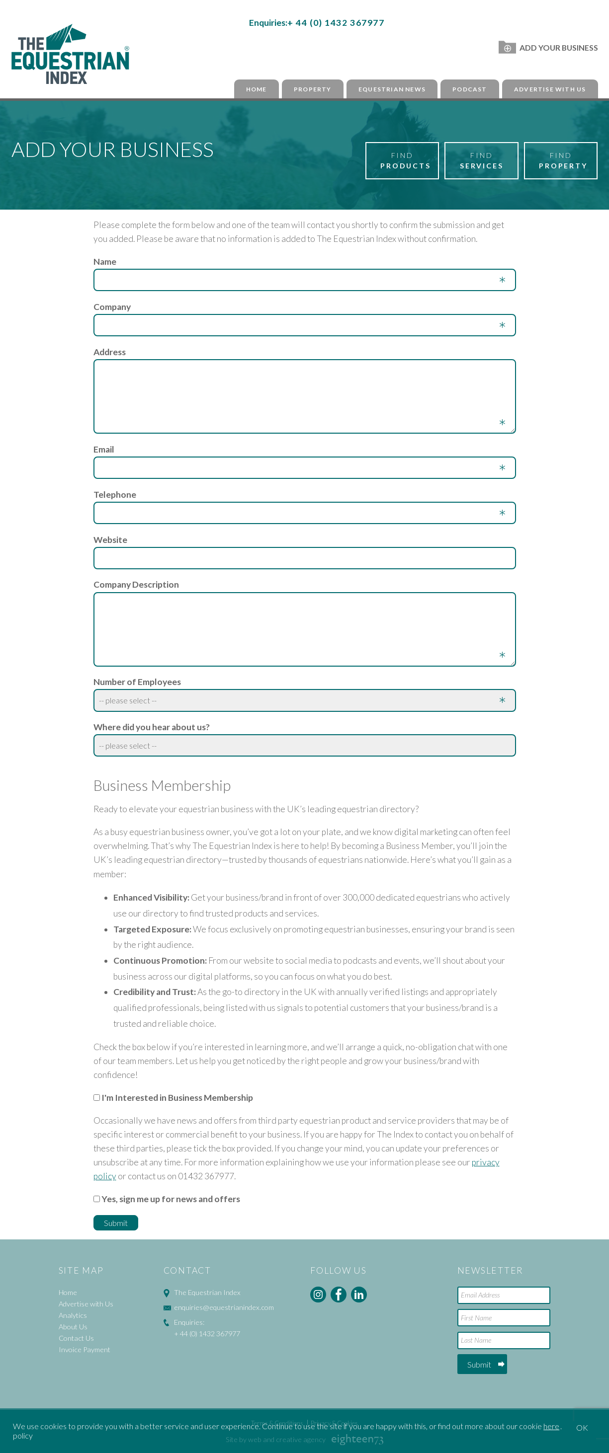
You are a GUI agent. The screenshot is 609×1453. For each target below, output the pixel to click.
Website (110, 540)
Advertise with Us (550, 89)
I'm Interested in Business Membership (177, 1097)
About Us (73, 1326)
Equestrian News (392, 89)
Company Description (136, 584)
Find (405, 161)
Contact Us (76, 1338)
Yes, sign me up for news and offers (170, 1199)
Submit (479, 1364)
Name (104, 261)
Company (112, 307)
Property (313, 89)
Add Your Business (548, 47)
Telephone (114, 494)
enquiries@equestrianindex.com (224, 1307)
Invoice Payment (84, 1349)
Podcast (469, 89)
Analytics (73, 1315)
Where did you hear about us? (151, 727)
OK (582, 1427)
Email (103, 449)
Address (109, 352)
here (551, 1426)
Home (256, 89)
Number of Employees (137, 682)
